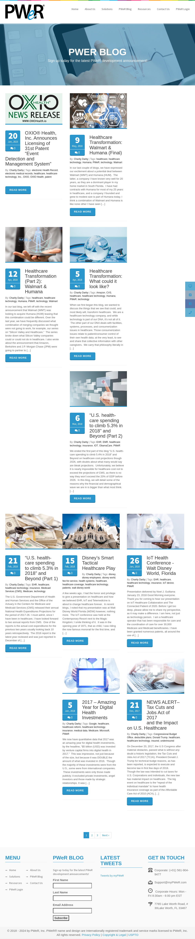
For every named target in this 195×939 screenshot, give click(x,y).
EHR (99, 442)
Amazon (101, 292)
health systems (87, 581)
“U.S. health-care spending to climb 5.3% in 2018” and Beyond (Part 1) (41, 568)
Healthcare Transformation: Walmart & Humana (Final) (105, 145)
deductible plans (142, 737)
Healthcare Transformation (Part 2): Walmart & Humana (40, 281)
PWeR (96, 162)
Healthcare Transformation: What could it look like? (105, 278)
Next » (105, 835)
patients (66, 587)
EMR (105, 442)
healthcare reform (71, 727)
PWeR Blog (125, 9)
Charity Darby (16, 170)
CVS (108, 292)
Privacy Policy (91, 934)
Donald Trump (160, 737)
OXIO (26, 176)
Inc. (20, 176)
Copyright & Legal (114, 934)
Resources (144, 9)
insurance (88, 445)
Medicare (28, 591)
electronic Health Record (45, 170)
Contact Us (163, 9)
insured (155, 740)
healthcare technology (93, 296)
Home (75, 9)
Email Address (63, 904)
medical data (80, 730)
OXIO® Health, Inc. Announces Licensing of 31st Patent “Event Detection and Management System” (31, 148)
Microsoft (104, 730)
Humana (87, 162)
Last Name (60, 892)
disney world (108, 577)
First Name (60, 880)
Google (93, 723)
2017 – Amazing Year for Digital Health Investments (99, 709)
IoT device (168, 583)
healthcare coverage (73, 584)
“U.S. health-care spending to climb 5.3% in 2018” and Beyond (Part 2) (106, 426)
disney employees (91, 577)
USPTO (133, 934)
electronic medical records (19, 173)
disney (112, 574)
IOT (96, 445)
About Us (90, 9)
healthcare (39, 173)
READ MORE (18, 189)
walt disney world (81, 587)
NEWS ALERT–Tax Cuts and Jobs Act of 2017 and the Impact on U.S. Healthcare (153, 715)
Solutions (107, 9)
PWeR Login (183, 9)
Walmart (118, 162)
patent (48, 176)
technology (106, 162)
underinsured (167, 740)
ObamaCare (105, 445)
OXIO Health (37, 176)
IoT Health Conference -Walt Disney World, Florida (161, 565)
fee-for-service (69, 581)
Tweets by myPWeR (112, 875)
